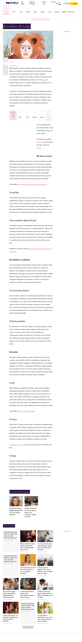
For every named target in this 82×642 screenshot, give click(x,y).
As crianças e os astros (16, 447)
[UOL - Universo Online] (19, 3)
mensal (39, 148)
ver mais (28, 630)
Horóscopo (41, 19)
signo (44, 80)
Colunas (53, 2)
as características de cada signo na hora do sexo (32, 187)
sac (57, 3)
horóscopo (40, 142)
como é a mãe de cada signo (26, 414)
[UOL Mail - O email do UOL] (60, 4)
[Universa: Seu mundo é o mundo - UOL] (12, 3)
